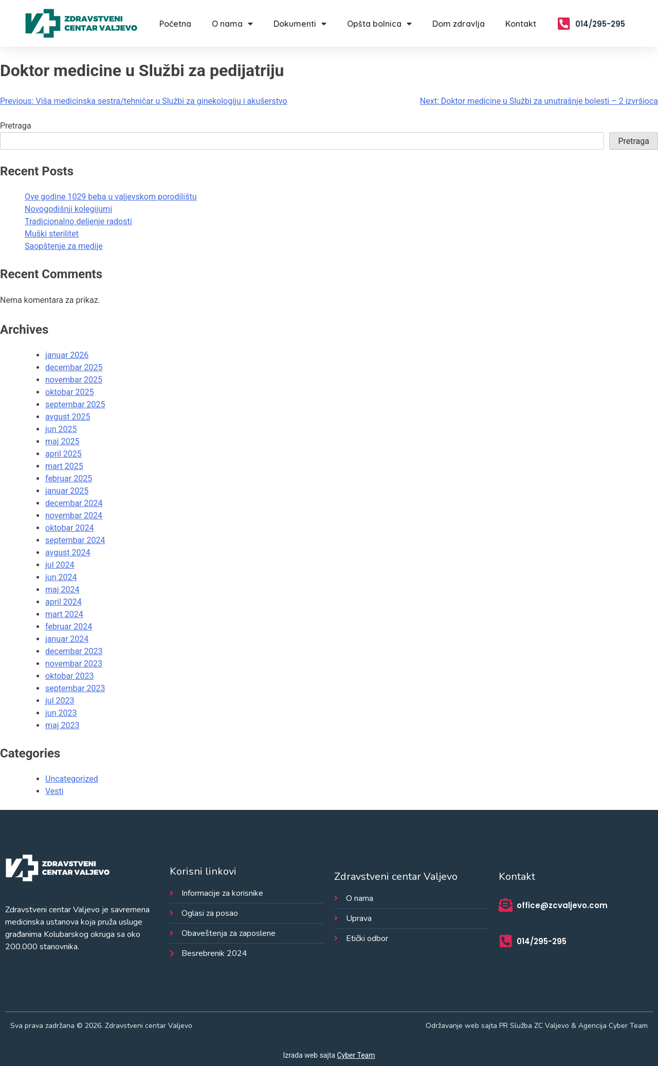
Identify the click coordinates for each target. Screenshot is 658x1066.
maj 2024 (62, 589)
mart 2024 (64, 614)
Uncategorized (71, 779)
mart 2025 (64, 466)
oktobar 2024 (69, 528)
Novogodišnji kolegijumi (68, 209)
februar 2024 (68, 626)
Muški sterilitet (52, 234)
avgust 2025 (67, 417)
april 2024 (63, 602)
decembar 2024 (73, 503)
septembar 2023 (75, 688)
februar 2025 (68, 478)
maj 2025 (62, 441)
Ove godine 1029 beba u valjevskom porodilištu (110, 197)
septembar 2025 (75, 404)
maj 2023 (62, 725)
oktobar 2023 (69, 676)
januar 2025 (66, 491)
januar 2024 (66, 639)
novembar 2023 (73, 663)
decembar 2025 (73, 367)
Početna (175, 24)
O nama (232, 23)
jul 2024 (59, 565)
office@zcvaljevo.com (562, 905)
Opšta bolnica (379, 23)
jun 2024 (61, 577)
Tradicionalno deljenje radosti (78, 221)
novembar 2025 (73, 380)
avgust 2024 (67, 552)
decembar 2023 (73, 651)
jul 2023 (59, 701)
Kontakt (520, 24)
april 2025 (63, 454)
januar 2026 (66, 355)
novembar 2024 (73, 515)
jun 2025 (61, 429)
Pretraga (15, 126)
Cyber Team (356, 1055)
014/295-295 (600, 24)
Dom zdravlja (458, 24)
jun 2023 (61, 713)
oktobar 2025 (69, 392)
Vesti (54, 791)
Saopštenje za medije (64, 246)
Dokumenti (299, 23)
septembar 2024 (75, 540)
